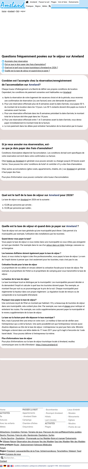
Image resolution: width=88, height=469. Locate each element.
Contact (3, 461)
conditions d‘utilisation (21, 466)
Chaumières (28, 427)
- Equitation (20, 438)
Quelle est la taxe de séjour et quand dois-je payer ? (27, 71)
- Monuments (73, 416)
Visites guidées (75, 432)
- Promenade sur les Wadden (38, 438)
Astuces (3, 420)
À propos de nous (13, 454)
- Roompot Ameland (54, 413)
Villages (6, 441)
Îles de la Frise (33, 451)
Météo (44, 6)
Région (37, 6)
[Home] (27, 2)
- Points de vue (73, 427)
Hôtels (48, 416)
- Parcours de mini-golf (52, 432)
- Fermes (23, 432)
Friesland (11, 451)
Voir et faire (62, 2)
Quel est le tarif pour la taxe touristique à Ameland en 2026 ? (31, 67)
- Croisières (15, 432)
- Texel (78, 451)
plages (67, 306)
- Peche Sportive (7, 438)
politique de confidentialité (38, 466)
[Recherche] (49, 6)
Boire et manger (58, 438)
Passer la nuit (44, 2)
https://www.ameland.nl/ (47, 345)
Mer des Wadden (77, 441)
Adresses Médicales (43, 445)
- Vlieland (72, 451)
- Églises (71, 420)
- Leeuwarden (21, 451)
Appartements (29, 413)
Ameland (33, 2)
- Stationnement (27, 445)
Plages (53, 2)
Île (1, 416)
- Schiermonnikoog (47, 451)
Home (2, 410)
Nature (65, 432)
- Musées (71, 413)
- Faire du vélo (20, 435)
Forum (3, 448)
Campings (27, 420)
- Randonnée (32, 435)
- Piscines (10, 435)
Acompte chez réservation (16, 61)
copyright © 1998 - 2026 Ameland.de (58, 466)
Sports (3, 435)
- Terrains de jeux (34, 432)
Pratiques (29, 6)
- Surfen (51, 435)
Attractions (5, 432)
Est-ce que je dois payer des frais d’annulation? (25, 64)
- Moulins (71, 423)
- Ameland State (30, 416)
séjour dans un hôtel (55, 245)
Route (16, 445)
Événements (73, 2)
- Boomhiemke (51, 410)
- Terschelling (62, 451)
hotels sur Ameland (15, 161)
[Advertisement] (44, 33)
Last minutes (51, 420)
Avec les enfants (7, 423)
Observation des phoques (28, 441)
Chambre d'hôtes (30, 423)
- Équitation (43, 435)
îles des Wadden (47, 441)
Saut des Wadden (62, 441)
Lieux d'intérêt (73, 410)
